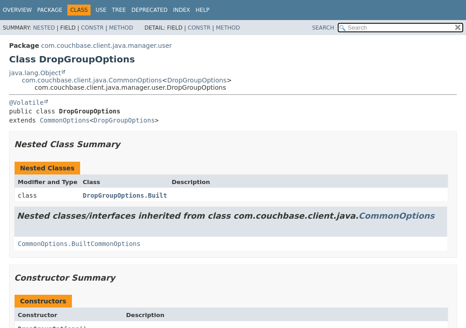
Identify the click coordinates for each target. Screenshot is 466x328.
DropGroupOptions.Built (125, 195)
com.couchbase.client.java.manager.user (106, 45)
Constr (92, 28)
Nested (44, 28)
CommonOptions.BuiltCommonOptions (79, 243)
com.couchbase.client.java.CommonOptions (92, 80)
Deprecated (150, 10)
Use (101, 10)
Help (203, 10)
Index (181, 10)
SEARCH (323, 28)
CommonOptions (65, 120)
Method (121, 28)
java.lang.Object (35, 73)
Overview (17, 10)
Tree (119, 10)
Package (49, 10)
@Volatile (26, 102)
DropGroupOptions (196, 80)
